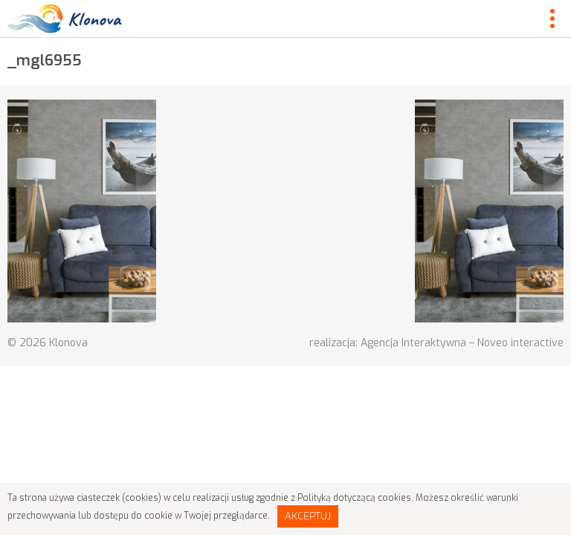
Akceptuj (308, 516)
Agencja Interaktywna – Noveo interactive (462, 343)
